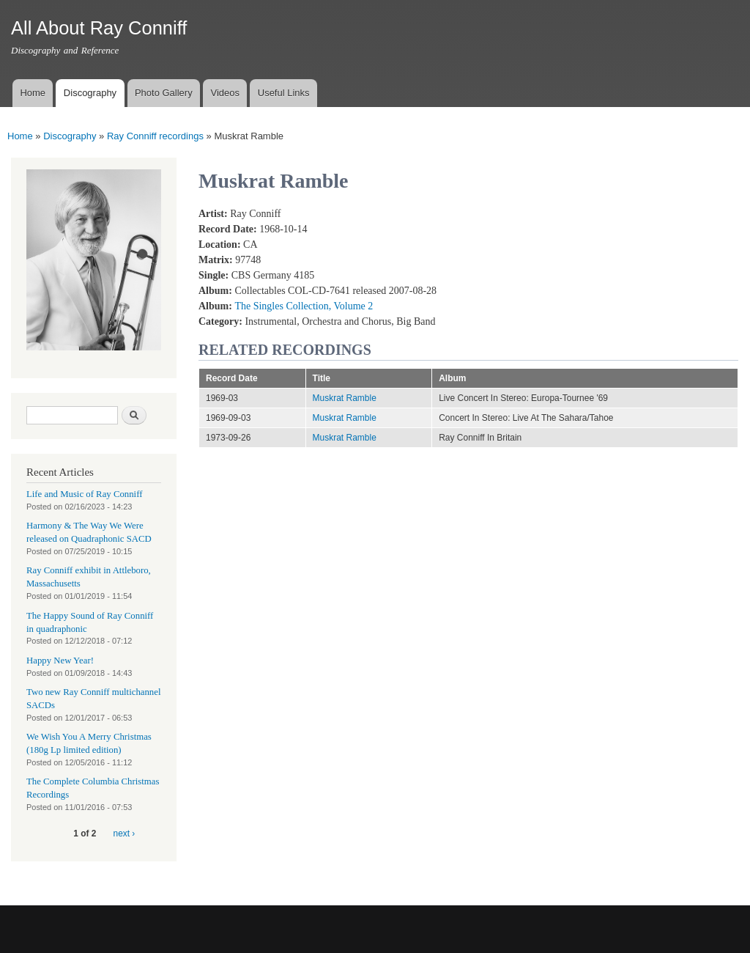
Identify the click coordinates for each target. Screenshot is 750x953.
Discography (90, 92)
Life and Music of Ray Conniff (84, 494)
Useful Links (284, 92)
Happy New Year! (60, 660)
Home (32, 92)
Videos (225, 92)
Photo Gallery (164, 92)
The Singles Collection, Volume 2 (303, 306)
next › (124, 833)
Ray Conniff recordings (155, 135)
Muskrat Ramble (344, 398)
